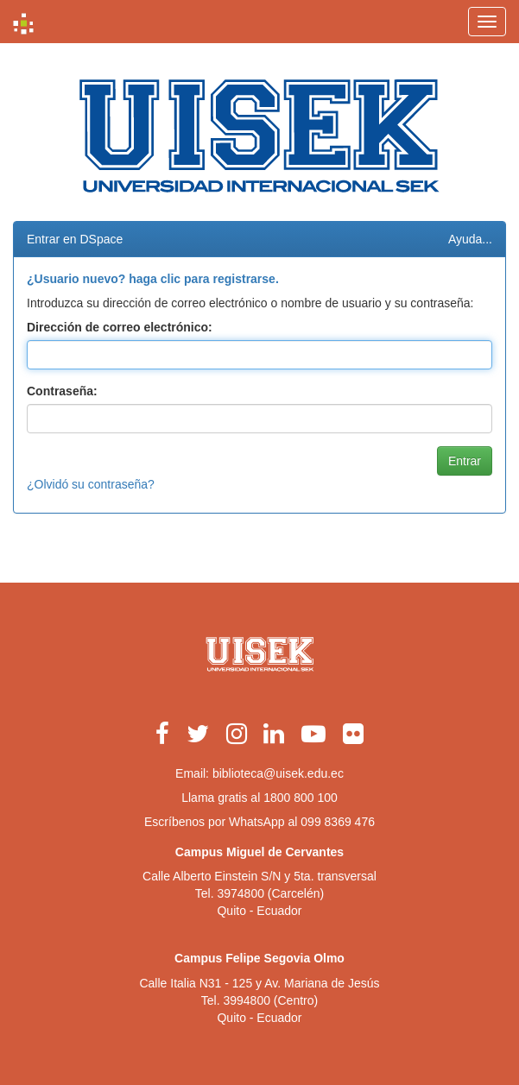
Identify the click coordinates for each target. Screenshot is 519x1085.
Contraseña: (62, 391)
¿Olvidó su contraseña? (91, 484)
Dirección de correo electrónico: (119, 327)
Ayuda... (470, 239)
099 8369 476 (338, 822)
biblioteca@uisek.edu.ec (278, 773)
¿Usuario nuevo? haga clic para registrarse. (153, 279)
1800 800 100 (300, 797)
